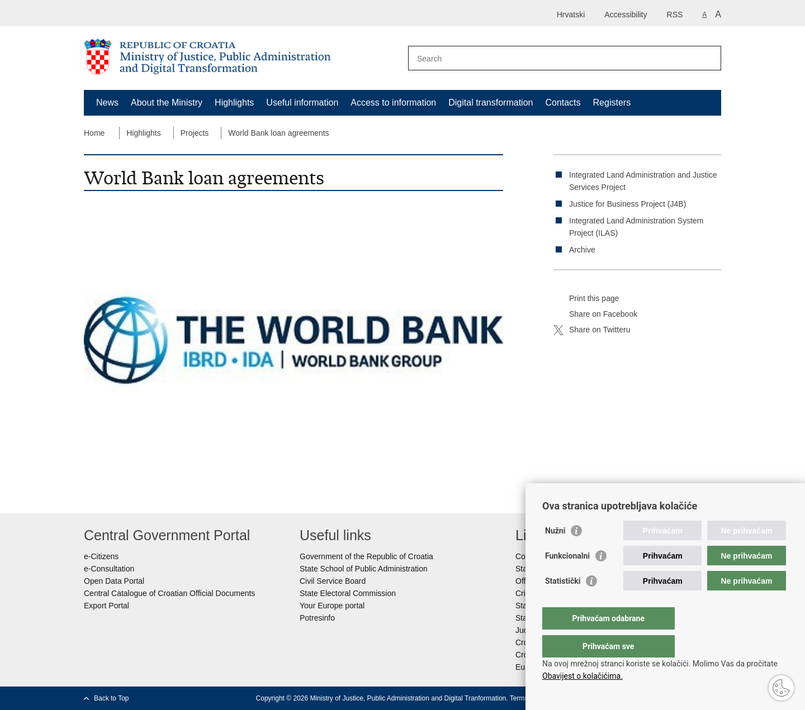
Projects (195, 132)
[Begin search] (708, 58)
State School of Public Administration (364, 568)
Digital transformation (490, 102)
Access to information (393, 102)
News (107, 102)
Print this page (586, 299)
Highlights (234, 102)
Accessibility (625, 14)
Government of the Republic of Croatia (366, 556)
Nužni (555, 553)
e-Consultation (109, 568)
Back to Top (111, 698)
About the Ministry (166, 102)
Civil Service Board (333, 580)
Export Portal (106, 605)
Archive (582, 249)
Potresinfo (317, 617)
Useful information (302, 102)
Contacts (562, 102)
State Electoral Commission (348, 593)
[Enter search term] (552, 58)
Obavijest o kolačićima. (582, 675)
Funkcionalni (567, 578)
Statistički (562, 603)
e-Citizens (101, 556)
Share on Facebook (595, 314)
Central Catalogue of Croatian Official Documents (169, 593)
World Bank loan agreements (278, 132)
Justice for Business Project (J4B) (627, 203)
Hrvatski (571, 14)
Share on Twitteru (591, 330)
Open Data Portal (114, 580)
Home (94, 132)
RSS (675, 14)
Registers (612, 102)
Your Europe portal (332, 605)
